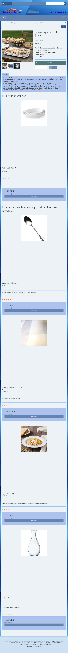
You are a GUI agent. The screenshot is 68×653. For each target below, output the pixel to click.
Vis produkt (34, 196)
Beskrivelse (5, 74)
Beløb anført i (5, 3)
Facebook (30, 646)
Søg (65, 3)
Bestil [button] (52, 67)
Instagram (37, 646)
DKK (11, 3)
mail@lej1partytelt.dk (54, 642)
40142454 (40, 642)
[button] (62, 26)
